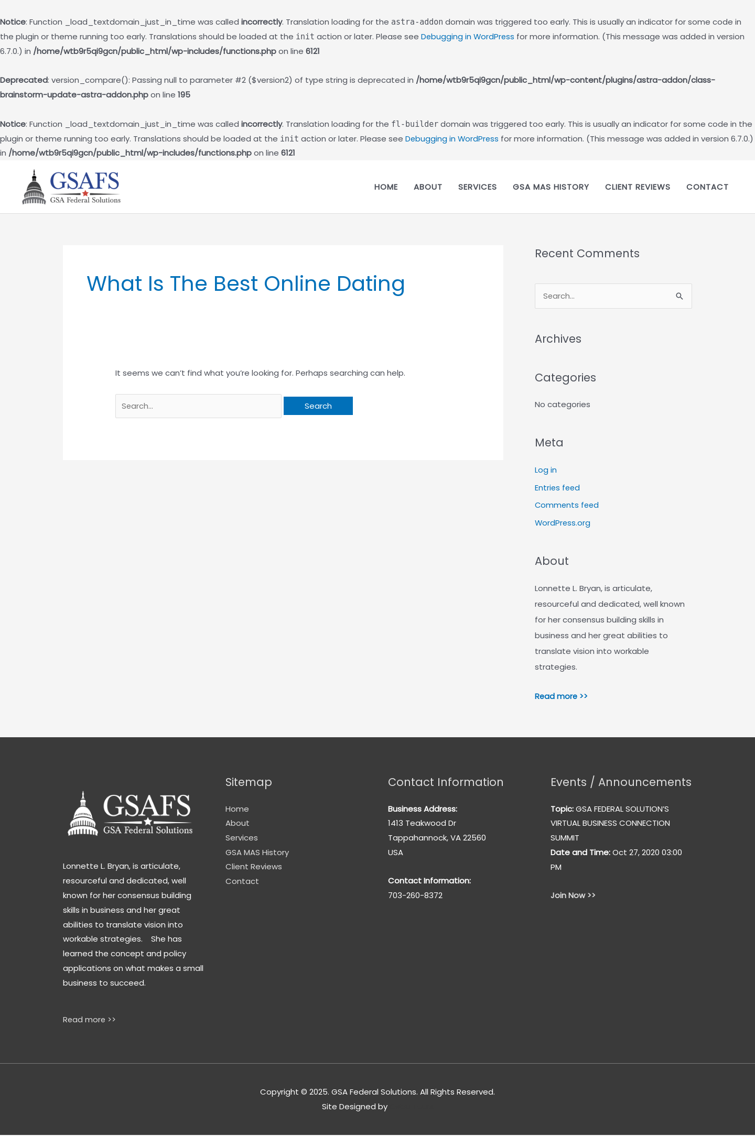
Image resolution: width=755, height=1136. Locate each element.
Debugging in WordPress (468, 36)
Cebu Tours (411, 1107)
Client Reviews (638, 186)
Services (477, 186)
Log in (546, 470)
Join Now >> (573, 896)
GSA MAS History (551, 186)
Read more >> (562, 696)
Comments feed (568, 505)
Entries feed (558, 488)
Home (386, 186)
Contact (707, 186)
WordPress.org (563, 523)
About (428, 186)
